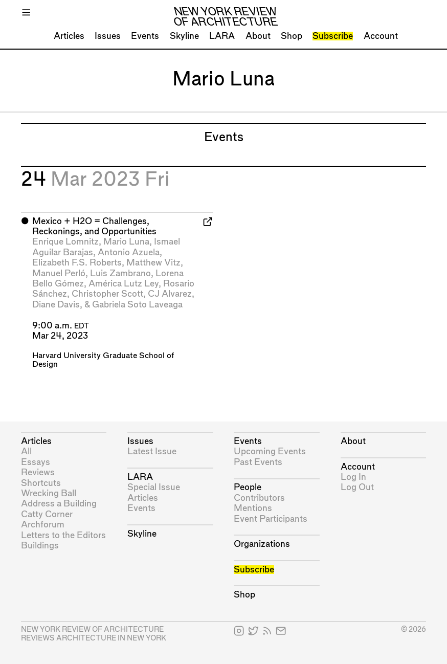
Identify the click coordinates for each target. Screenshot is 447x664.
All (26, 451)
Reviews (38, 472)
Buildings (40, 545)
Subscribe (332, 36)
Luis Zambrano (120, 273)
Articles (69, 36)
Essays (35, 462)
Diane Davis (56, 304)
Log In (353, 477)
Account (381, 36)
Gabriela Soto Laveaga (137, 304)
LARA (222, 36)
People (247, 487)
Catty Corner (47, 514)
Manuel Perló (58, 273)
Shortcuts (41, 483)
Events (145, 36)
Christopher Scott (107, 294)
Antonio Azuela (129, 252)
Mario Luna (126, 241)
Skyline (184, 36)
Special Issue (153, 487)
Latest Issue (151, 451)
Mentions (253, 508)
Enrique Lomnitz (65, 241)
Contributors (259, 498)
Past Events (258, 462)
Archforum (42, 524)
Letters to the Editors (63, 535)
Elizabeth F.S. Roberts (77, 262)
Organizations (262, 544)
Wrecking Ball (48, 493)
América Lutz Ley (123, 283)
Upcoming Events (270, 451)
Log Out (357, 487)
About (258, 36)
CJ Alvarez (170, 294)
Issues (108, 36)
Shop (291, 36)
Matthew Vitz (153, 262)
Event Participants (270, 519)
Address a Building (59, 503)
